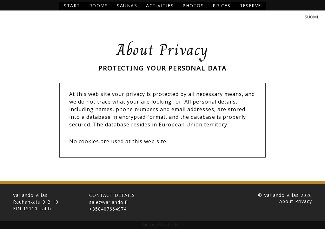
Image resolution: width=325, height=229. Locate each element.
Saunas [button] (127, 6)
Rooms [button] (98, 6)
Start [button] (72, 6)
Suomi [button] (311, 17)
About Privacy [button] (295, 201)
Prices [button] (221, 6)
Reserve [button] (250, 6)
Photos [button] (193, 6)
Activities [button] (160, 6)
